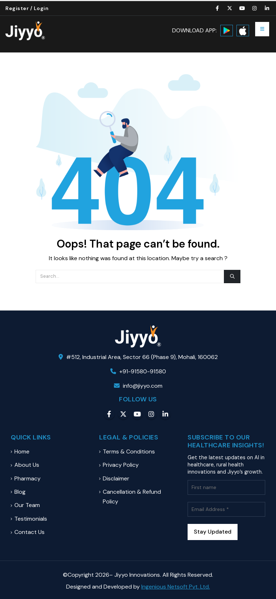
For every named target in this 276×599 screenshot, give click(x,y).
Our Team (27, 505)
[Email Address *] (226, 509)
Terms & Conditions (129, 451)
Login (41, 8)
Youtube (137, 414)
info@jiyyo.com (138, 386)
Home (21, 451)
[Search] (232, 276)
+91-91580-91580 (138, 371)
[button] (262, 29)
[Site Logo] (25, 30)
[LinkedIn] (267, 8)
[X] (230, 8)
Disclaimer (116, 478)
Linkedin (165, 414)
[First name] (226, 487)
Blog (20, 492)
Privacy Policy (121, 465)
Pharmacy (27, 478)
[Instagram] (254, 8)
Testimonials (30, 518)
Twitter (123, 414)
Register (17, 8)
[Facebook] (217, 8)
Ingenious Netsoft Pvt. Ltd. (175, 586)
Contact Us (29, 532)
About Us (26, 465)
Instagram (151, 414)
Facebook (109, 414)
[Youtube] (242, 8)
